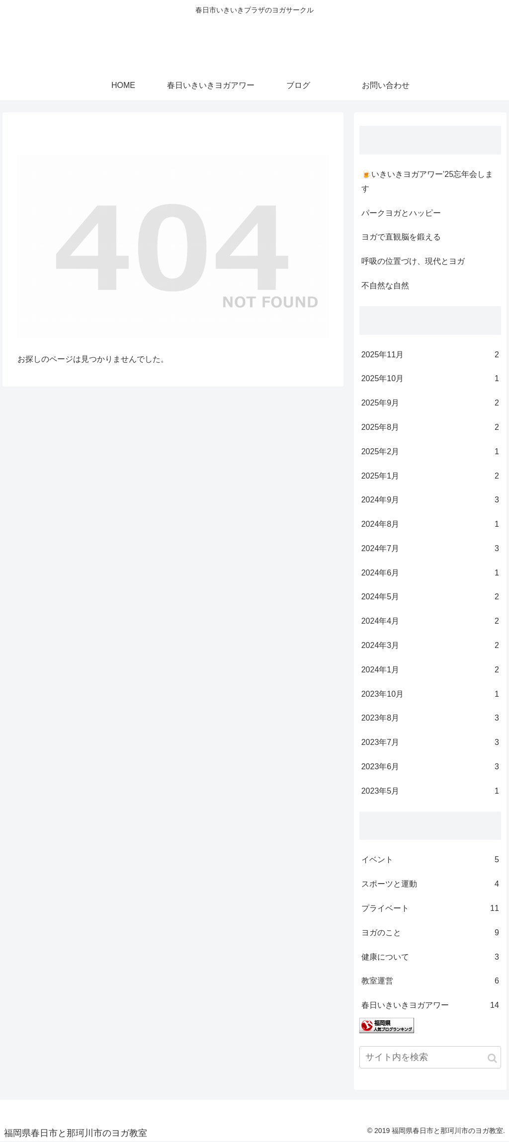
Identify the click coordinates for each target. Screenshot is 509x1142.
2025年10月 (430, 379)
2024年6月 (430, 573)
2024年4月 (430, 621)
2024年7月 (430, 549)
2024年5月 (430, 597)
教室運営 (430, 981)
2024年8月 (430, 524)
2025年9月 (430, 403)
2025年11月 (430, 355)
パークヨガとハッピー (401, 213)
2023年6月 (430, 767)
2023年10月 (430, 694)
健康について (430, 957)
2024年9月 (430, 500)
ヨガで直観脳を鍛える (401, 237)
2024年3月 (430, 646)
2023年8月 (430, 718)
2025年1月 (430, 476)
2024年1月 (430, 670)
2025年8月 (430, 427)
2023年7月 (430, 742)
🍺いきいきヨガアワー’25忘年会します (427, 181)
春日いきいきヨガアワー (430, 1005)
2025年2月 (430, 452)
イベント (430, 860)
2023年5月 (430, 791)
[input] (430, 1057)
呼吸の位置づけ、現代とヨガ (413, 261)
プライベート (430, 908)
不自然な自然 (385, 285)
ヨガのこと (430, 933)
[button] (492, 1058)
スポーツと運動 (430, 884)
